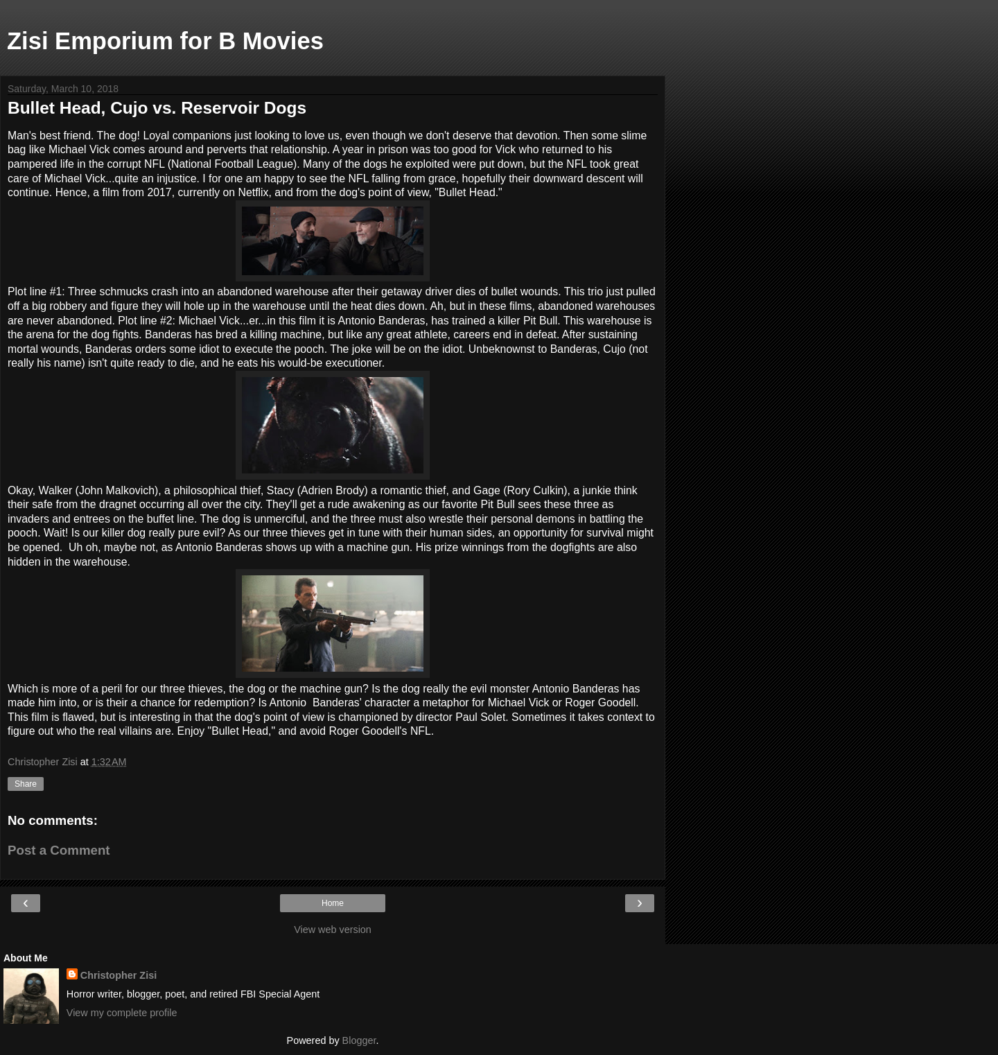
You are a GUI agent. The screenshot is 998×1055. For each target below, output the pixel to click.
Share (26, 784)
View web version (332, 929)
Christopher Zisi (118, 975)
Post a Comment (59, 850)
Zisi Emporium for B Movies (165, 41)
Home (333, 903)
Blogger (359, 1040)
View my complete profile (122, 1012)
